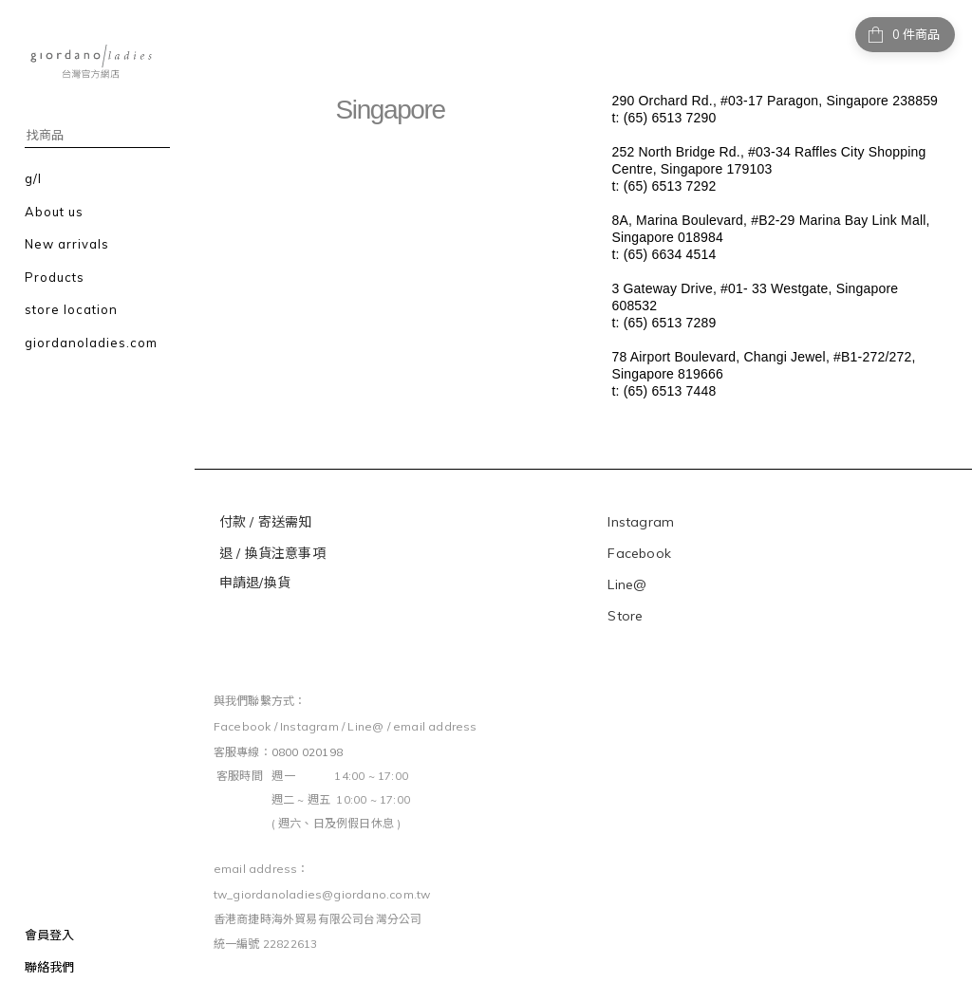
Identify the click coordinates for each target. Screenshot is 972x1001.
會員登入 (49, 934)
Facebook (639, 553)
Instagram (641, 521)
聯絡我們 (49, 966)
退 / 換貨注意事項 (274, 553)
